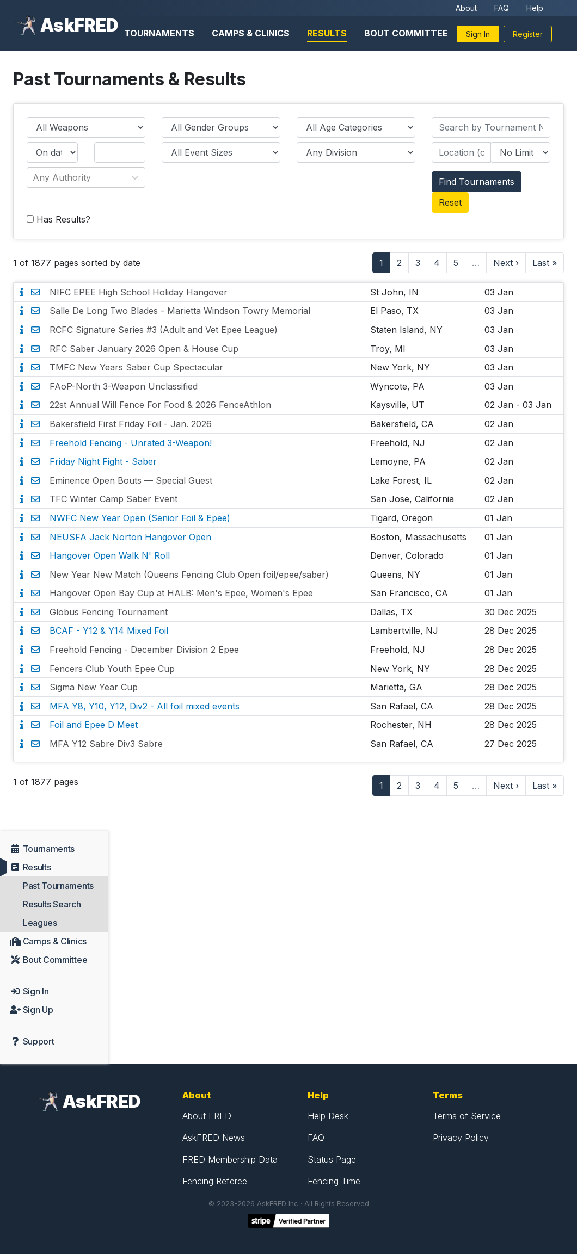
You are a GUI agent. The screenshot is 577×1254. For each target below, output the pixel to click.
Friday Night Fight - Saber (103, 461)
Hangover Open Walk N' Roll (110, 555)
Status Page (332, 1159)
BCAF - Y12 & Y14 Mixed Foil (109, 630)
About (466, 8)
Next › (506, 262)
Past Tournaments (58, 885)
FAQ (501, 8)
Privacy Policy (461, 1137)
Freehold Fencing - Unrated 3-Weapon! (131, 442)
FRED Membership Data (230, 1159)
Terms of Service (467, 1115)
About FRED (206, 1115)
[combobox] (34, 177)
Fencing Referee (214, 1181)
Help (534, 8)
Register (528, 34)
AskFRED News (213, 1137)
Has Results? (58, 219)
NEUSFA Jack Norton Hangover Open (130, 537)
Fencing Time (334, 1181)
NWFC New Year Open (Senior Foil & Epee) (140, 517)
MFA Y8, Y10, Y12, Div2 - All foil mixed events (145, 706)
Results (327, 33)
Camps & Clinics (251, 33)
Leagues (40, 922)
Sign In (478, 34)
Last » (544, 262)
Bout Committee (406, 33)
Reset (450, 202)
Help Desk (328, 1115)
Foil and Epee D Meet (94, 724)
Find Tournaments (476, 181)
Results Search (52, 904)
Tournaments (159, 33)
